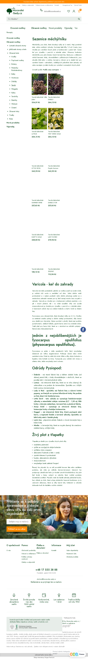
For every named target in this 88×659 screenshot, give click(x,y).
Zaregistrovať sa (67, 5)
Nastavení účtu (71, 553)
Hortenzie (15, 78)
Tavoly (13, 85)
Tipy (76, 28)
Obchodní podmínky (29, 550)
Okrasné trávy (14, 111)
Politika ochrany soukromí (27, 558)
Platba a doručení (43, 553)
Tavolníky (14, 96)
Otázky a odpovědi (28, 562)
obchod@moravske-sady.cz (52, 11)
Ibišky (13, 74)
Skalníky (14, 100)
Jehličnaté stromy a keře (17, 49)
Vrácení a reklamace (29, 553)
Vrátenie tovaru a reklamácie (44, 5)
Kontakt (57, 5)
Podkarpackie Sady (69, 618)
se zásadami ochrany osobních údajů (24, 534)
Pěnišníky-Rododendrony (16, 69)
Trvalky (11, 115)
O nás (18, 5)
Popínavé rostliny (17, 60)
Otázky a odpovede (28, 5)
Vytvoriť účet (77, 5)
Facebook (83, 329)
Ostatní (14, 107)
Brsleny (14, 64)
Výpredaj (10, 126)
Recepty (10, 32)
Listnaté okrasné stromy (17, 45)
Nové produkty (13, 122)
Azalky (13, 56)
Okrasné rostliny (13, 42)
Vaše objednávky (72, 550)
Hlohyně (14, 104)
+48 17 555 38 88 (46, 570)
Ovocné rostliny (13, 38)
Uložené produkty (72, 557)
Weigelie (14, 89)
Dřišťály (14, 81)
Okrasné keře (14, 53)
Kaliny (13, 92)
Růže (11, 119)
